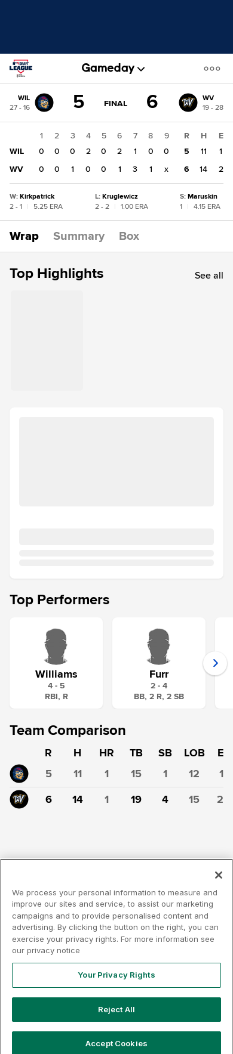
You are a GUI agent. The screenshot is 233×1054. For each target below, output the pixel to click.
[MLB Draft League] (26, 69)
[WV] (201, 102)
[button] (214, 68)
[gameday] (108, 68)
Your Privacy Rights (116, 986)
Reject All (116, 1020)
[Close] (219, 886)
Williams (56, 674)
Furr (158, 674)
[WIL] (32, 102)
